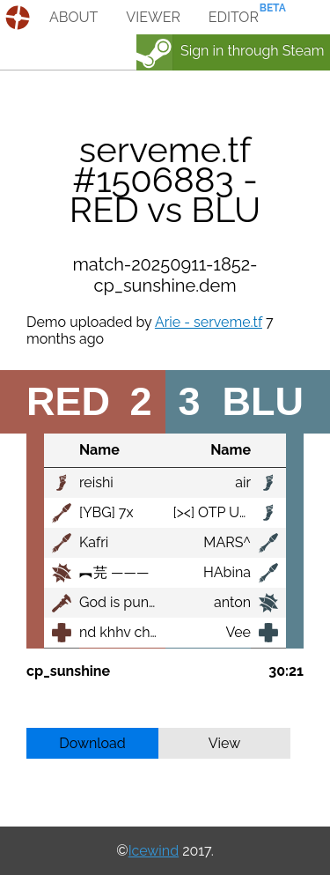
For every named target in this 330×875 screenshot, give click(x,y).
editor (234, 17)
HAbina (227, 572)
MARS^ (227, 542)
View (225, 743)
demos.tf (19, 17)
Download (92, 743)
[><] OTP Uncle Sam (237, 512)
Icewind (153, 850)
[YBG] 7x (106, 512)
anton (232, 602)
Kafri (93, 542)
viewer (153, 17)
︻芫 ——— (114, 572)
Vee (238, 632)
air (243, 482)
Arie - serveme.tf (208, 322)
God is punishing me (145, 602)
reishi (96, 482)
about (73, 17)
